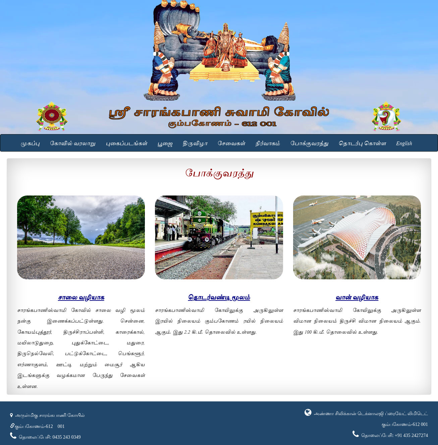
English (404, 142)
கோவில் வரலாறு (73, 142)
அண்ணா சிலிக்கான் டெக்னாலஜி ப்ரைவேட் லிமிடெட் (370, 413)
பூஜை (164, 142)
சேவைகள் (231, 142)
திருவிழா (194, 142)
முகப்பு (30, 142)
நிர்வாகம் (267, 142)
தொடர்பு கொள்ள (362, 142)
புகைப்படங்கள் (126, 142)
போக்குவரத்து (309, 142)
